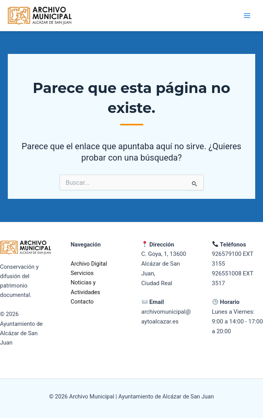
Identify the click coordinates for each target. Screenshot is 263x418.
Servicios (82, 273)
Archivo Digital (89, 263)
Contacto (82, 301)
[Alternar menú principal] (247, 15)
